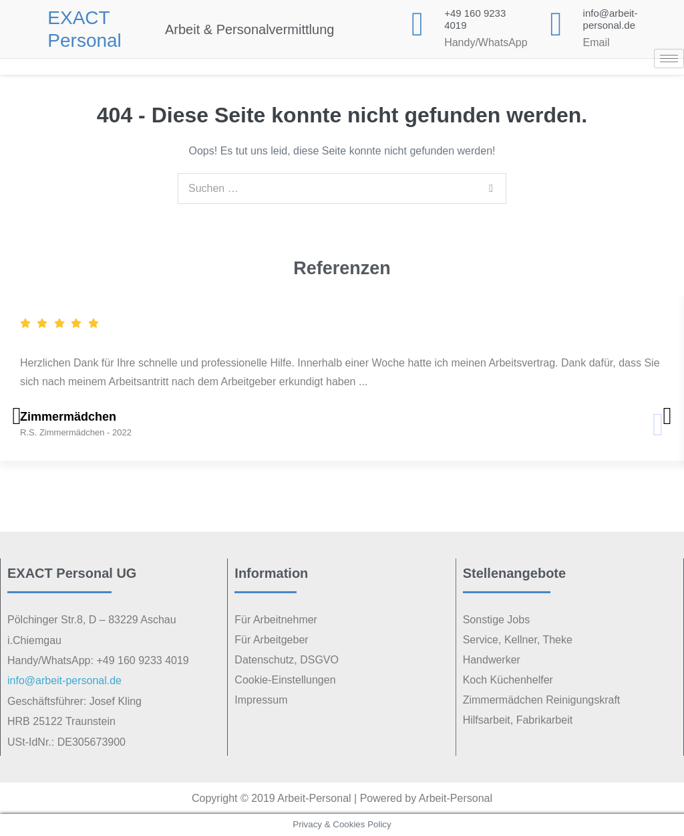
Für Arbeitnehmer (275, 619)
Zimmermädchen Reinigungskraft (542, 700)
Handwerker (491, 659)
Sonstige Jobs (496, 619)
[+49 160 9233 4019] (417, 24)
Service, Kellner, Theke (517, 639)
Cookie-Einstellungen (284, 680)
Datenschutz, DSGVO (286, 659)
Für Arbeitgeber (271, 639)
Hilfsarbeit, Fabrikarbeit (518, 720)
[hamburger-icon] (669, 58)
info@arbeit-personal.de (610, 19)
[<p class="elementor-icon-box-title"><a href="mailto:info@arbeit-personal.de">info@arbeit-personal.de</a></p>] (556, 24)
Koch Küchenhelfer (508, 680)
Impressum (260, 700)
